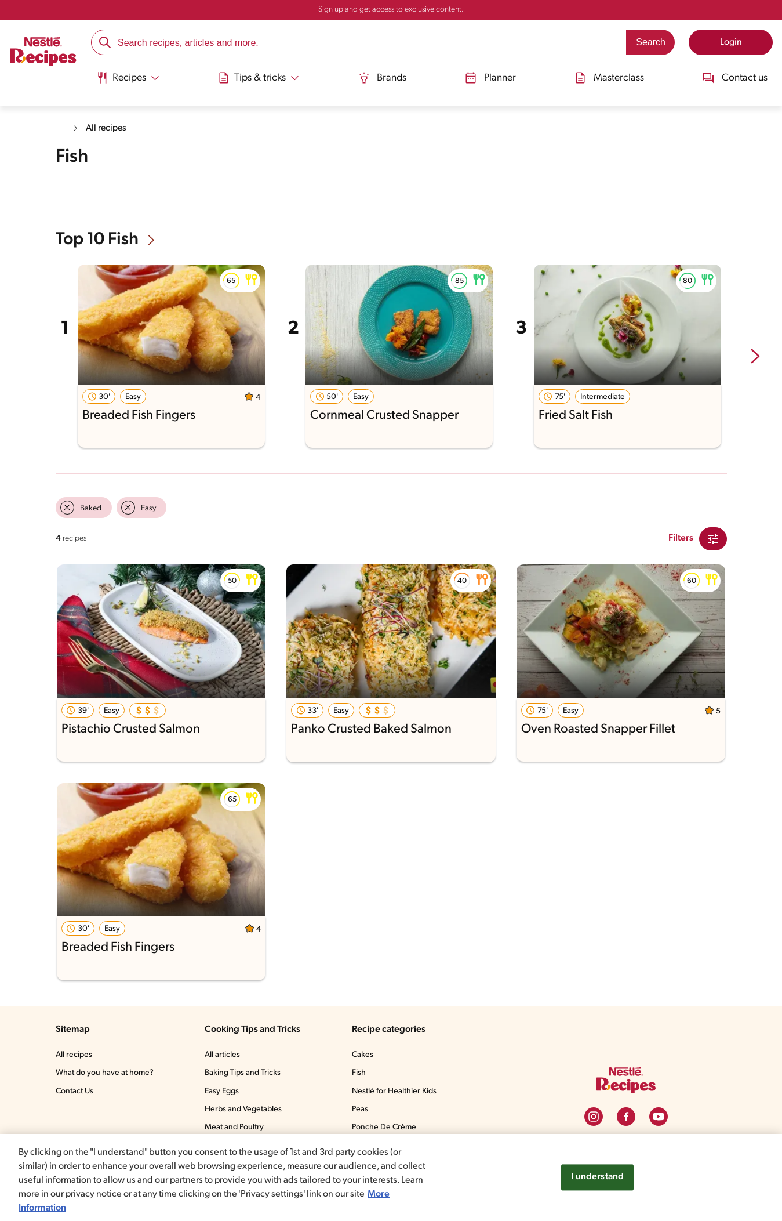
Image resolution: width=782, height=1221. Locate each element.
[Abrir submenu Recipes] (127, 77)
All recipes (107, 128)
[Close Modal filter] (713, 537)
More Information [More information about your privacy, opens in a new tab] (71, 1208)
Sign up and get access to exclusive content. (391, 10)
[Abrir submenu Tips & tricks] (258, 77)
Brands (382, 77)
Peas (363, 1108)
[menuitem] (127, 81)
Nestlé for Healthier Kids (397, 1090)
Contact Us (76, 1090)
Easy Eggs (225, 1090)
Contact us (736, 77)
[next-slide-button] (755, 355)
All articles (224, 1054)
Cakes (365, 1054)
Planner (490, 77)
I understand (597, 1177)
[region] (391, 1177)
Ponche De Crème (387, 1126)
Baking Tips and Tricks (246, 1072)
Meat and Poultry (236, 1126)
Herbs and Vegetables (246, 1108)
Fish (361, 1072)
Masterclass (610, 77)
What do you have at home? (106, 1072)
